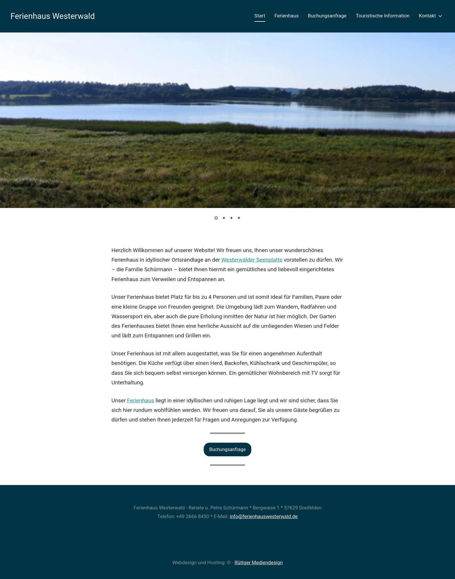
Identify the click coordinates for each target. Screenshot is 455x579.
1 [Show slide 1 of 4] (216, 218)
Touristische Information (382, 16)
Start (259, 16)
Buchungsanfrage (327, 16)
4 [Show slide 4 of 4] (239, 218)
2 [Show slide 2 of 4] (224, 218)
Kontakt (429, 16)
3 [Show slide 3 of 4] (231, 218)
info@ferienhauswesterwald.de (264, 516)
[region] (227, 130)
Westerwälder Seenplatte (252, 259)
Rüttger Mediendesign (258, 562)
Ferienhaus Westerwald (52, 16)
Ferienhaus (287, 16)
